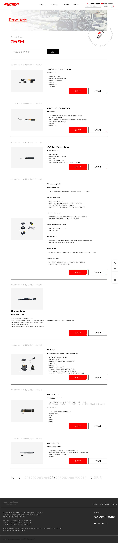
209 (77, 477)
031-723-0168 (16, 524)
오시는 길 (114, 504)
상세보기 (98, 91)
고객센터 (65, 4)
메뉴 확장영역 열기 (113, 6)
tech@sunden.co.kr (56, 528)
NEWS (76, 4)
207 (65, 477)
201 (27, 477)
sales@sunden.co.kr (108, 3)
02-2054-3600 (10, 517)
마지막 (97, 477)
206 (59, 477)
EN (107, 6)
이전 (19, 477)
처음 (12, 477)
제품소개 (54, 4)
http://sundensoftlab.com (19, 530)
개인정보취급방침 (104, 504)
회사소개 (42, 4)
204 (46, 477)
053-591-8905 (16, 520)
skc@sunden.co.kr (14, 528)
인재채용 (94, 504)
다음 (91, 477)
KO (104, 6)
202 (34, 477)
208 (71, 477)
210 (83, 477)
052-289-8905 (16, 522)
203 (40, 477)
